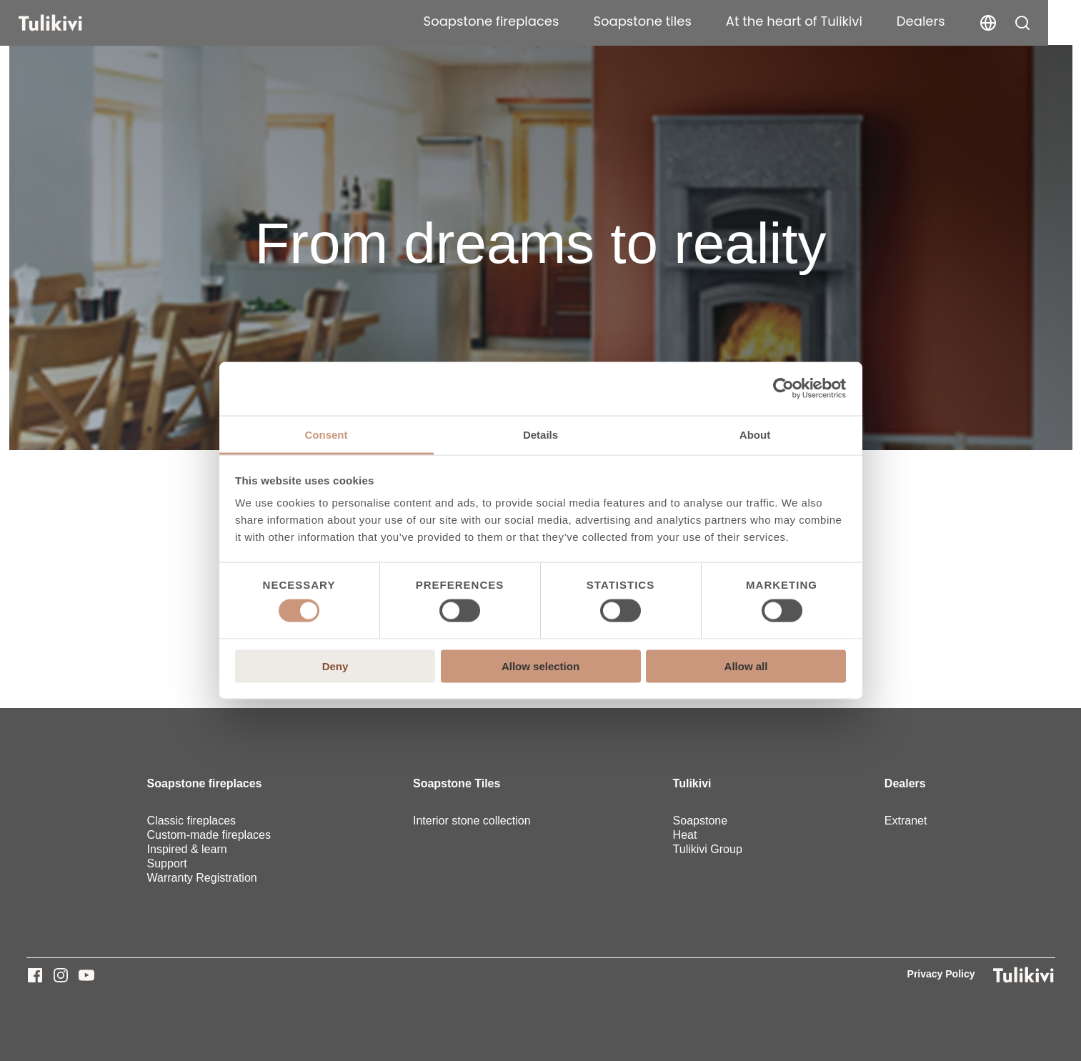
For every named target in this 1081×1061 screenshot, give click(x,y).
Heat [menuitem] (685, 835)
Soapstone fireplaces (515, 21)
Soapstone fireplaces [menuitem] (204, 783)
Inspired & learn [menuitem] (187, 849)
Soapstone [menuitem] (700, 821)
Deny (335, 665)
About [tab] (754, 434)
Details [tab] (540, 434)
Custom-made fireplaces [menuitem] (209, 835)
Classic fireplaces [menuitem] (191, 821)
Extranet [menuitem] (906, 821)
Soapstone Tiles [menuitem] (456, 783)
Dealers (945, 21)
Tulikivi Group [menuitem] (707, 849)
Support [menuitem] (167, 863)
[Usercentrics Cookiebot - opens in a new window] (783, 388)
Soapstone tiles (666, 21)
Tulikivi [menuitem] (692, 783)
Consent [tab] (326, 434)
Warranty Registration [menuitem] (202, 878)
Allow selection (540, 665)
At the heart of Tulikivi (818, 21)
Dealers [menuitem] (905, 783)
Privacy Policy (941, 974)
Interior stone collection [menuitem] (472, 821)
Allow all (746, 665)
